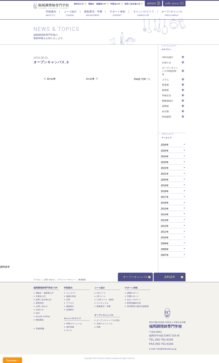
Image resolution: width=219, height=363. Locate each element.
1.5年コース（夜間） (104, 299)
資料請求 (173, 276)
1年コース (100, 293)
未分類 (165, 111)
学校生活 (166, 95)
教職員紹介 (167, 100)
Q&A (36, 313)
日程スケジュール (103, 323)
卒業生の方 (116, 4)
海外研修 (69, 327)
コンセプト (70, 293)
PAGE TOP (141, 79)
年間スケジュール (73, 323)
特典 (97, 327)
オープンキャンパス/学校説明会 (170, 70)
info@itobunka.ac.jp (166, 349)
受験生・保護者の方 (98, 4)
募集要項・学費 (102, 306)
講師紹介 (69, 306)
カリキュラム (101, 303)
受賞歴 (165, 85)
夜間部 (165, 90)
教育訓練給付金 (133, 303)
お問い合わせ (49, 280)
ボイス (68, 330)
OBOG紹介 (167, 57)
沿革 (67, 299)
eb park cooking (41, 316)
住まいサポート (133, 299)
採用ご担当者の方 (134, 4)
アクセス (37, 280)
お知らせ (166, 62)
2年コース (100, 296)
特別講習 (166, 116)
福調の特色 (70, 296)
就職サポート (132, 293)
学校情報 (38, 328)
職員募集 (82, 280)
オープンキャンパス (137, 276)
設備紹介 (69, 309)
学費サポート (132, 296)
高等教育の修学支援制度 (137, 306)
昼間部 (165, 106)
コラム (165, 79)
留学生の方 (80, 4)
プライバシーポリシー (66, 280)
